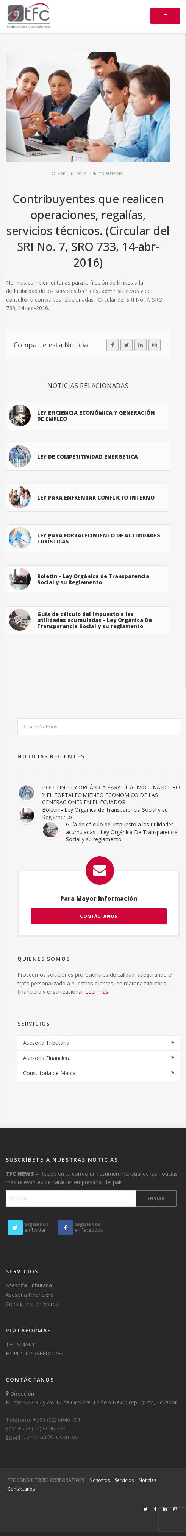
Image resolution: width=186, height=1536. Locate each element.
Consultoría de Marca (49, 1073)
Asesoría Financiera (47, 1057)
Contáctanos (21, 1489)
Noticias (147, 1480)
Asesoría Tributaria (46, 1042)
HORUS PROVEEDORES (34, 1353)
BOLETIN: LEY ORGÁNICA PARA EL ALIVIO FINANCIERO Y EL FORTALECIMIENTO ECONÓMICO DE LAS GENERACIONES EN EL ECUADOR (111, 795)
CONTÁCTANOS (98, 916)
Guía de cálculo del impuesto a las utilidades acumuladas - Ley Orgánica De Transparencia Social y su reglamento (122, 832)
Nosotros (99, 1480)
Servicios (124, 1480)
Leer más (96, 991)
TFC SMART (20, 1344)
